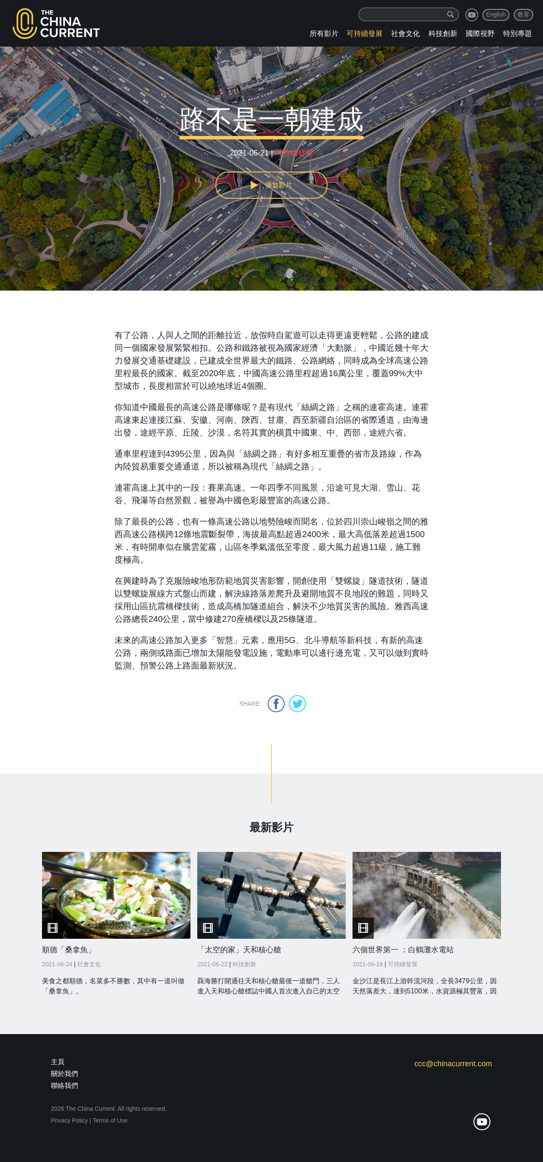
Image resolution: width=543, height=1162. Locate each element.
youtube (471, 14)
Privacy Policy (69, 1120)
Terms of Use (109, 1120)
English (496, 14)
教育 (523, 14)
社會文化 (405, 34)
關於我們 (64, 1073)
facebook (276, 703)
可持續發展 (365, 34)
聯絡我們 (64, 1085)
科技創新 (442, 34)
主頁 (57, 1061)
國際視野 (480, 34)
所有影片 (324, 34)
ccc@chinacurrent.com (453, 1063)
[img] (450, 14)
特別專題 (517, 34)
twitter (297, 703)
